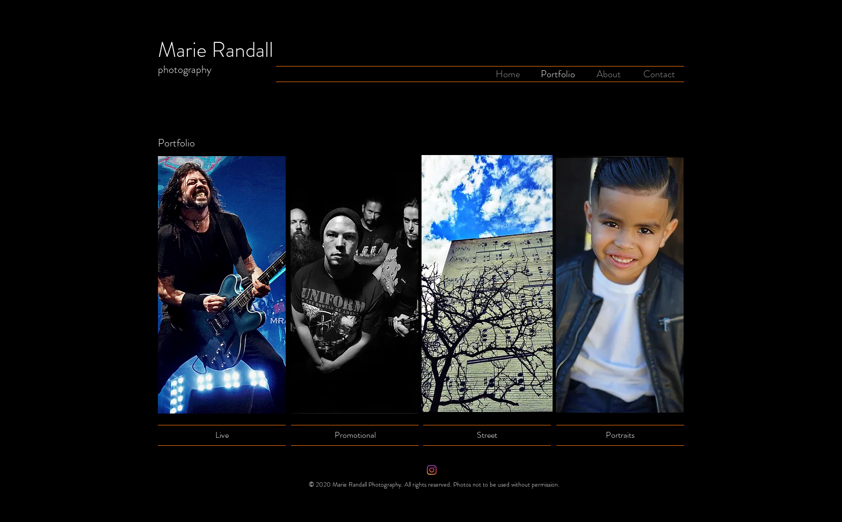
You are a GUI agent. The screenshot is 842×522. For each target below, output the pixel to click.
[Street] (487, 435)
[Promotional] (355, 435)
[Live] (222, 435)
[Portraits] (620, 435)
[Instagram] (432, 470)
